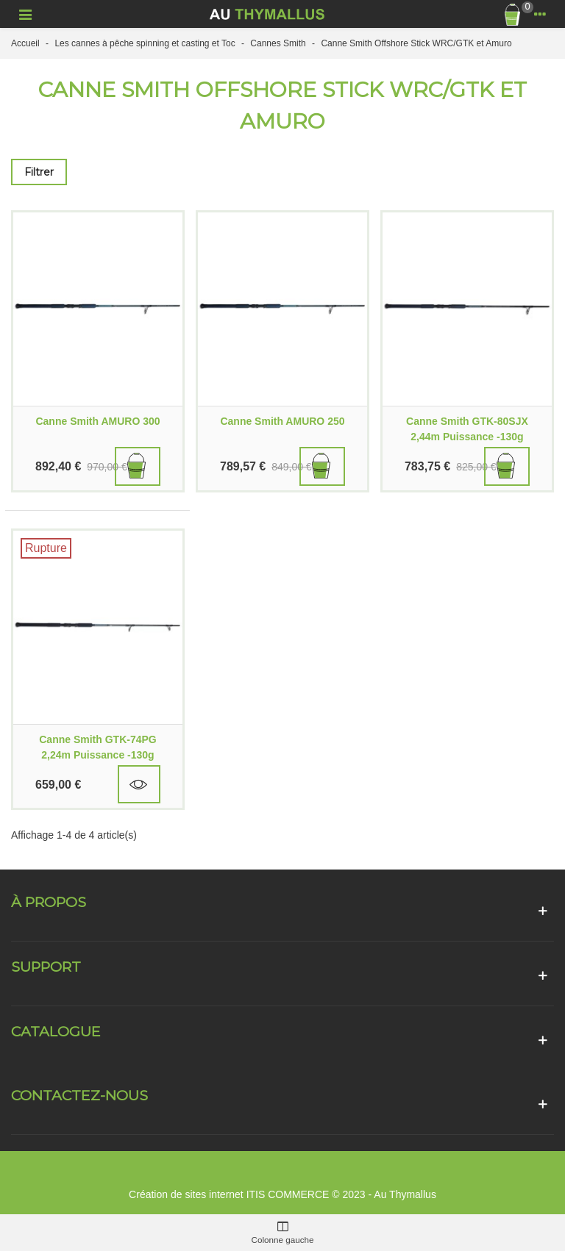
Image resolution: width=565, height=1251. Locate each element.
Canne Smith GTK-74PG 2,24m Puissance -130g (97, 747)
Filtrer (39, 172)
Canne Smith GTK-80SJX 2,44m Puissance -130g (467, 428)
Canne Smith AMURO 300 (97, 421)
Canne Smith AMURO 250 (282, 421)
